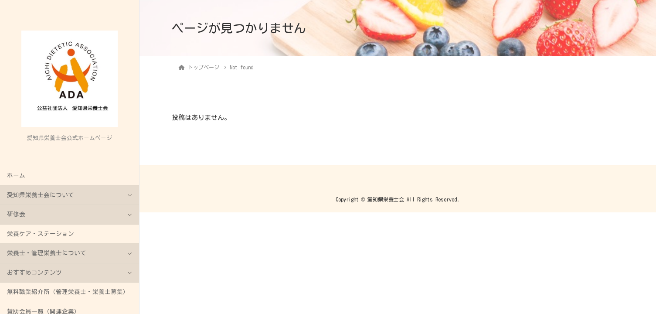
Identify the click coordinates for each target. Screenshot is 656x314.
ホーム (16, 175)
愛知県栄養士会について (40, 195)
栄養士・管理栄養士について (46, 253)
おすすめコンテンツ (34, 273)
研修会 (16, 214)
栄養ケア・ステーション (40, 234)
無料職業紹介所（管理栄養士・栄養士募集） (68, 292)
